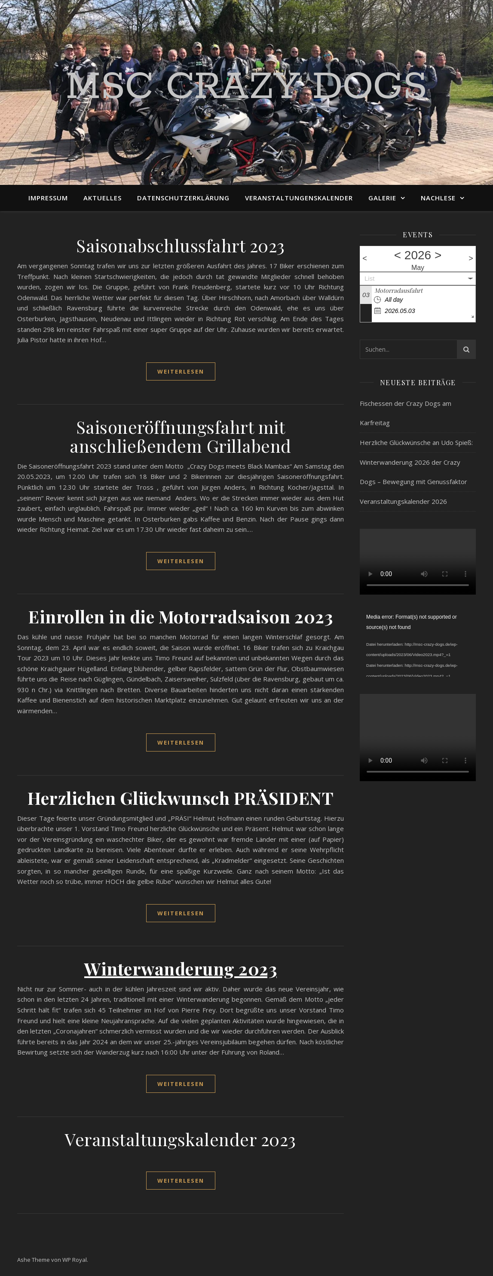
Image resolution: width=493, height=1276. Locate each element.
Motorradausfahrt (398, 290)
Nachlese (438, 197)
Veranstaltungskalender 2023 (180, 1139)
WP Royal (74, 1260)
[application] (418, 644)
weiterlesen (180, 371)
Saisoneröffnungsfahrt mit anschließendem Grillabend (180, 436)
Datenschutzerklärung (183, 197)
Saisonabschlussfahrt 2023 (180, 245)
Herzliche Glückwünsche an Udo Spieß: (416, 442)
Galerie (382, 197)
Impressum (48, 197)
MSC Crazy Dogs (246, 87)
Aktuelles (102, 197)
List (369, 278)
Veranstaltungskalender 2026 (403, 501)
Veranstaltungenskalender (299, 197)
